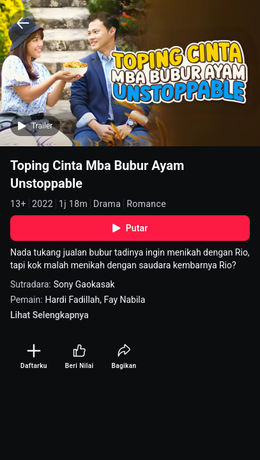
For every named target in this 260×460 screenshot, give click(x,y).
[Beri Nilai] (79, 357)
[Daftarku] (33, 357)
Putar (130, 228)
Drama (107, 204)
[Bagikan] (123, 357)
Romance (146, 204)
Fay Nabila (124, 300)
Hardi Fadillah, (74, 300)
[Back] (23, 23)
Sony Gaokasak (84, 284)
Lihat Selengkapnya (49, 315)
